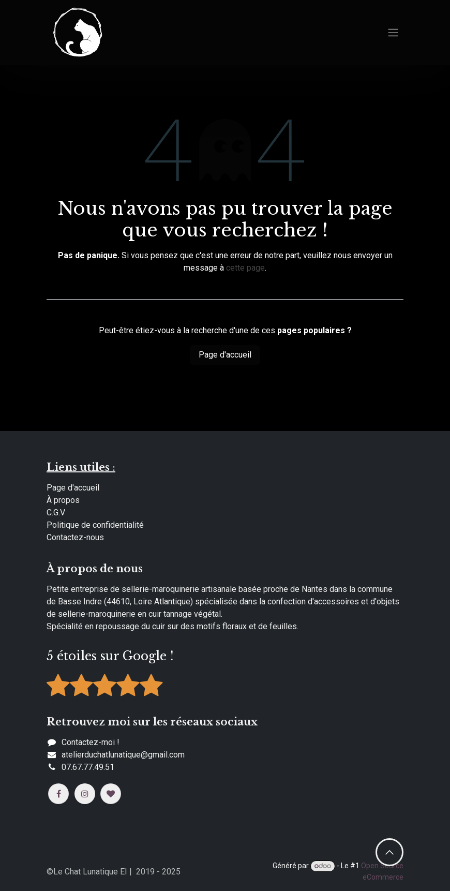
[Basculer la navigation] (393, 32)
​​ (123, 755)
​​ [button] (389, 852)
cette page (245, 268)
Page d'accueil (225, 355)
